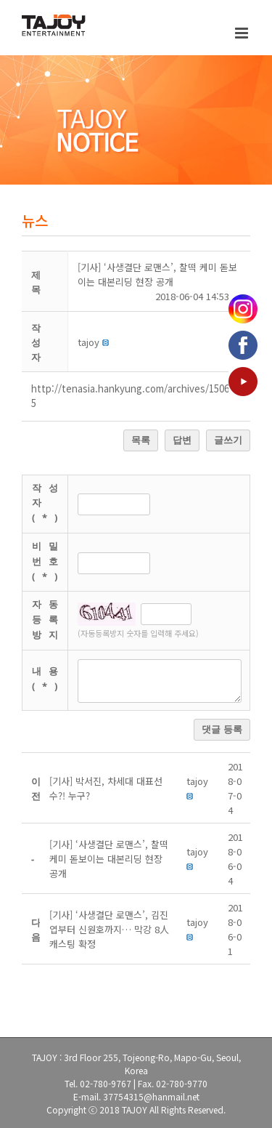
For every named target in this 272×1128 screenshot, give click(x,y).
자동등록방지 (48, 619)
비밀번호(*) (48, 561)
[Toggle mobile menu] (242, 33)
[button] (88, 342)
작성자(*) (48, 503)
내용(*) (48, 678)
